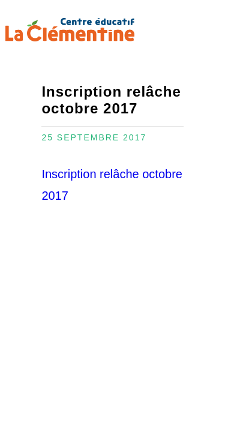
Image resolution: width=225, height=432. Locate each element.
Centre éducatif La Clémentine (69, 29)
